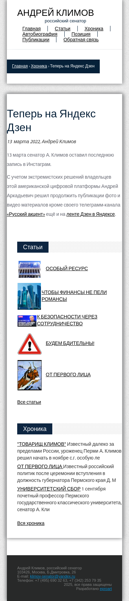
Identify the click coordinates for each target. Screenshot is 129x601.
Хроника (94, 29)
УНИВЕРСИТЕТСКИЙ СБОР (48, 489)
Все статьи (29, 402)
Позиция (81, 34)
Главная (31, 29)
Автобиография (39, 34)
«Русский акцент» (26, 214)
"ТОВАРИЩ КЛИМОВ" (41, 444)
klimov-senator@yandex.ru (52, 576)
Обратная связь (80, 40)
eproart (106, 589)
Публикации (35, 40)
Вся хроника (30, 523)
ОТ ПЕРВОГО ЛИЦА (68, 375)
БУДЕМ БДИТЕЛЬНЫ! (70, 343)
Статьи (62, 29)
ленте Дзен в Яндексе (90, 214)
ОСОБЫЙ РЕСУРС (67, 269)
